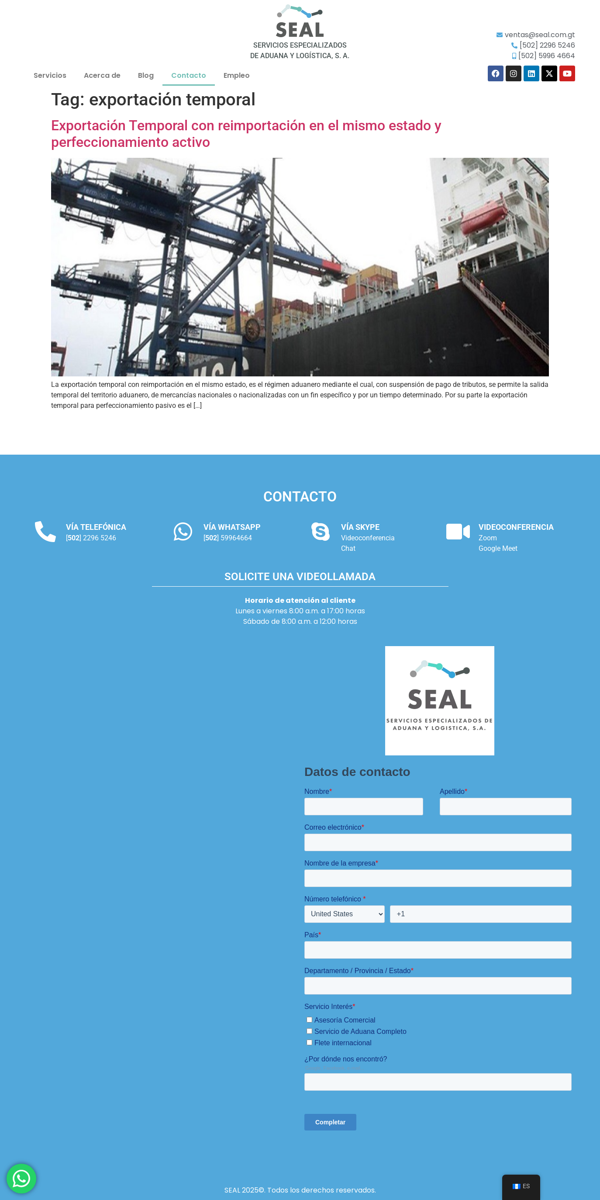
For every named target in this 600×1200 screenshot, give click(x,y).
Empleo (237, 75)
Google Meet (498, 548)
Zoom (488, 538)
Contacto (188, 75)
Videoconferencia (368, 538)
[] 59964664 (227, 538)
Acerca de (102, 75)
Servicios (50, 75)
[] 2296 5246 (91, 538)
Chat (348, 548)
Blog (146, 75)
